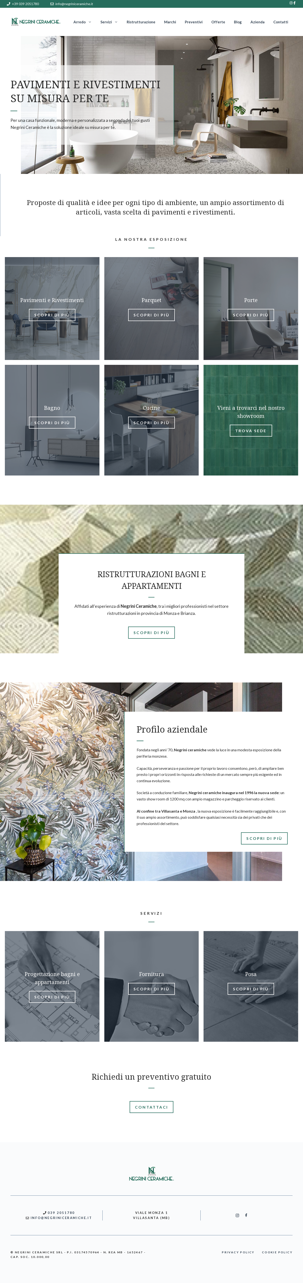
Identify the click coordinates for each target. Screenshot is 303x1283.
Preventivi (194, 22)
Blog (238, 22)
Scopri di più (52, 315)
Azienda (257, 22)
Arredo (84, 22)
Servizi (111, 22)
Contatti (280, 22)
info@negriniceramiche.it (74, 4)
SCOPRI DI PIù (151, 632)
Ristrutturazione (141, 22)
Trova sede (251, 430)
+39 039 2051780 (25, 4)
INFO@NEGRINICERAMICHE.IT (61, 1218)
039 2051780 (61, 1213)
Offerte (218, 22)
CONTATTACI (151, 1107)
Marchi (170, 22)
